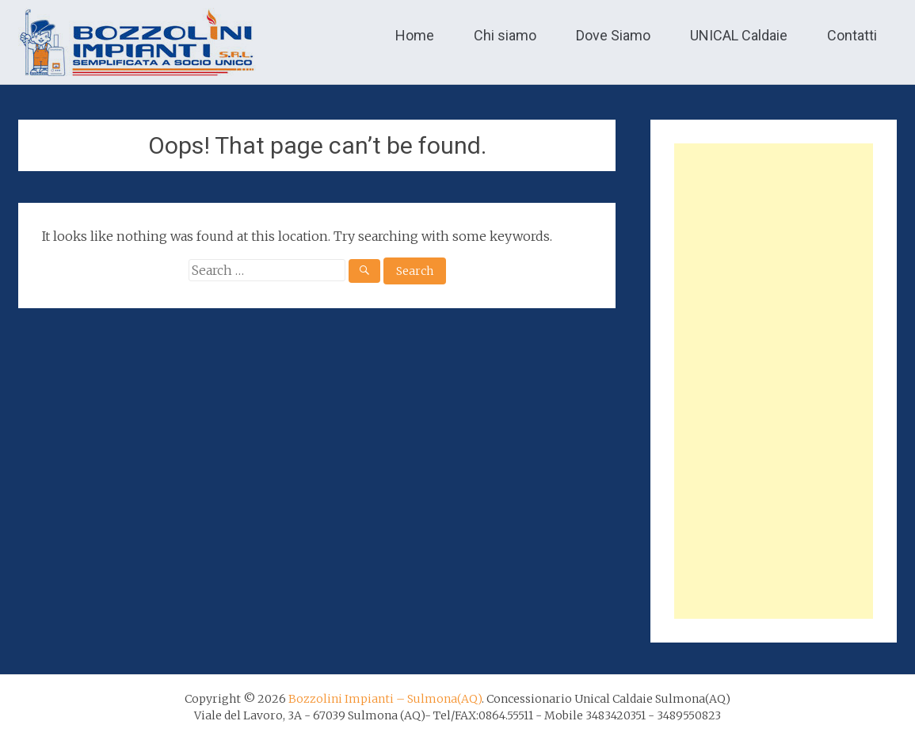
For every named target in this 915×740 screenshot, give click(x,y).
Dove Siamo (613, 35)
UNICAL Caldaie (738, 35)
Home (414, 35)
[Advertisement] (773, 381)
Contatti (852, 35)
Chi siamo (505, 35)
